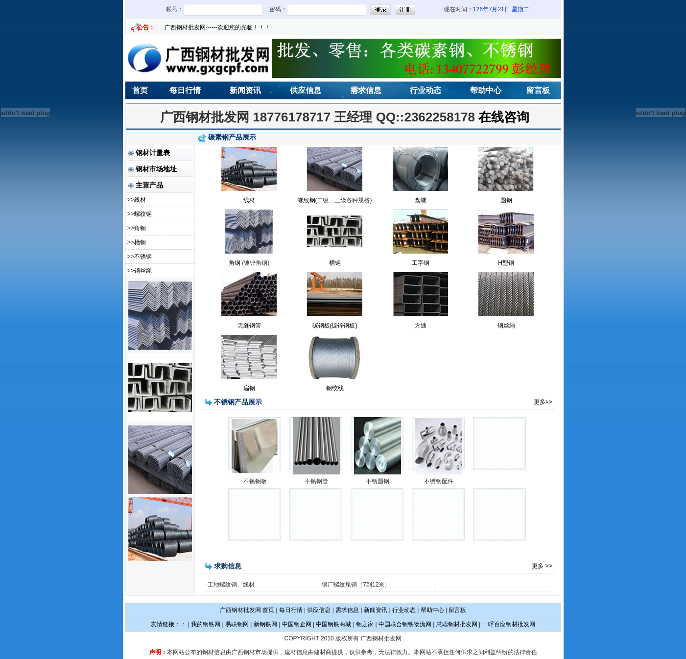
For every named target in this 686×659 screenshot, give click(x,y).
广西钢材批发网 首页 (247, 610)
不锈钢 (143, 256)
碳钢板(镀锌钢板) (334, 325)
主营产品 (149, 185)
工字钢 (420, 262)
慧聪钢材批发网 (456, 624)
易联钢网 (237, 624)
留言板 (538, 90)
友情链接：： (168, 624)
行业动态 (425, 90)
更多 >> (543, 566)
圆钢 (506, 200)
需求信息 (365, 90)
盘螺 (420, 200)
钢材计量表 (153, 153)
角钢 (140, 228)
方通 (420, 325)
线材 (140, 199)
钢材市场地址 (156, 169)
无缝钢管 (249, 325)
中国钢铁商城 (333, 624)
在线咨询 (503, 117)
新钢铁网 (265, 624)
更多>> (544, 402)
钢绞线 (335, 388)
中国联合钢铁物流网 (404, 624)
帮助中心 (485, 90)
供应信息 (305, 90)
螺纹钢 (143, 214)
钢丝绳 (143, 270)
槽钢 (140, 242)
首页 (140, 90)
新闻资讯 (245, 90)
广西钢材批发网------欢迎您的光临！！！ (217, 27)
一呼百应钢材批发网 (508, 624)
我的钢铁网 (205, 624)
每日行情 (185, 90)
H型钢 (506, 262)
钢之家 (365, 624)
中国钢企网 (296, 624)
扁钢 (249, 388)
